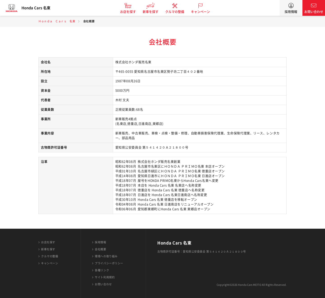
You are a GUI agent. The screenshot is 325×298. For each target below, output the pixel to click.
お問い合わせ (313, 11)
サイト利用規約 (105, 277)
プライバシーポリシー (109, 263)
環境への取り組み (106, 256)
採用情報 (291, 11)
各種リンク (102, 270)
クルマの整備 (178, 11)
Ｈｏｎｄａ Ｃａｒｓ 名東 (56, 21)
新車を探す (154, 11)
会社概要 (100, 249)
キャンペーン (204, 11)
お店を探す (131, 11)
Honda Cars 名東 (39, 8)
